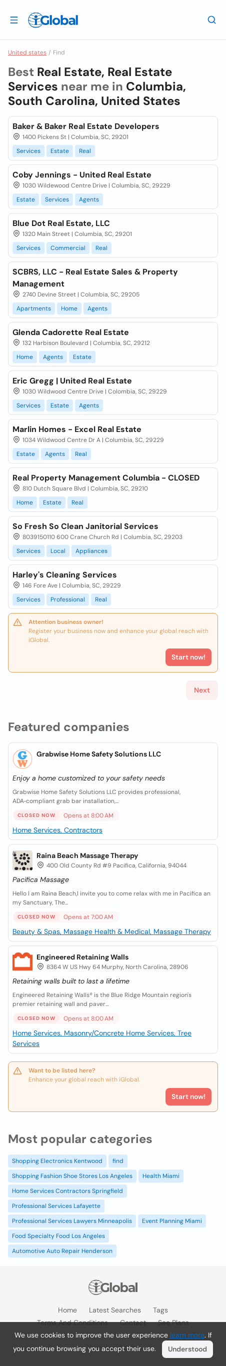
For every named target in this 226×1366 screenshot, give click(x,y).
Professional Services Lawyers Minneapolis (72, 1221)
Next (202, 690)
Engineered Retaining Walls (82, 957)
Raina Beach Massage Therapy (87, 855)
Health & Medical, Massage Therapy (152, 931)
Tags (160, 1310)
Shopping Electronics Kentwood (57, 1161)
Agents (89, 200)
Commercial (68, 248)
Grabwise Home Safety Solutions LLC (98, 754)
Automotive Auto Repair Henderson (62, 1251)
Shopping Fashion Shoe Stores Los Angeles (72, 1176)
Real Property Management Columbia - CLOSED (106, 477)
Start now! (189, 1096)
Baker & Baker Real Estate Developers (86, 126)
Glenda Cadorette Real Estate (70, 332)
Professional (67, 600)
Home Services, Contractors (57, 830)
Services (28, 151)
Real (85, 151)
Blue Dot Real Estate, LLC (61, 223)
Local (58, 551)
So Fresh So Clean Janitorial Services (85, 526)
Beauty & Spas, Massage (53, 931)
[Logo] (53, 20)
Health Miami (161, 1176)
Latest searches (115, 1310)
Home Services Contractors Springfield (67, 1191)
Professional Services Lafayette (56, 1206)
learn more (187, 1335)
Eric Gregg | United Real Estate (72, 381)
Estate (59, 151)
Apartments (33, 308)
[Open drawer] (14, 20)
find (118, 1161)
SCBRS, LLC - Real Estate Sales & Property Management (95, 277)
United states (27, 52)
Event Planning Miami (172, 1221)
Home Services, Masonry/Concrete (69, 1033)
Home (69, 308)
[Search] (212, 20)
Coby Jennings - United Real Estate (82, 175)
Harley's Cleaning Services (64, 575)
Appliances (92, 551)
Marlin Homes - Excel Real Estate (77, 429)
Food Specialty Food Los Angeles (58, 1236)
